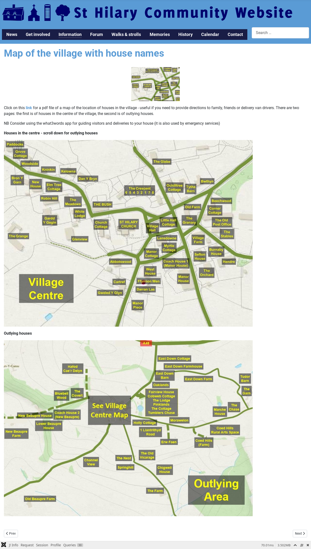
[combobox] (280, 32)
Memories (160, 34)
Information (70, 34)
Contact (235, 34)
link (29, 107)
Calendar (210, 34)
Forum (96, 34)
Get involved (38, 34)
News (11, 34)
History (185, 34)
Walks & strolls (126, 34)
